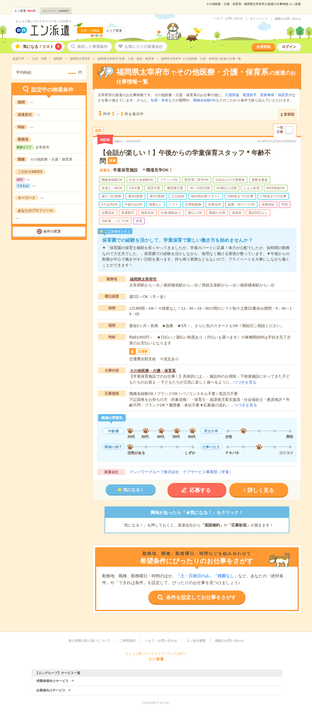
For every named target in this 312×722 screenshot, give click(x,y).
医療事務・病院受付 (276, 95)
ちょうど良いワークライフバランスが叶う (44, 21)
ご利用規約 (128, 640)
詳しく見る (261, 490)
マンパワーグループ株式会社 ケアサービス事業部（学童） (181, 472)
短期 (154, 100)
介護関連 (232, 95)
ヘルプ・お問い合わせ (228, 18)
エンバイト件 (56, 10)
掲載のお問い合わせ (288, 18)
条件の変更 (52, 231)
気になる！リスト (42, 46)
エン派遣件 (25, 10)
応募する (200, 490)
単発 (164, 100)
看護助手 (250, 95)
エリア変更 (114, 30)
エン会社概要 (196, 640)
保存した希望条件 (92, 46)
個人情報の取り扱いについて (89, 640)
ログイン (289, 47)
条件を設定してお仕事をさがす (201, 597)
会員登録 (263, 47)
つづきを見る (244, 382)
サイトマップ (259, 18)
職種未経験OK (204, 100)
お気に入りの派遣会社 (144, 46)
